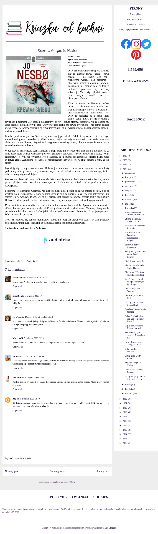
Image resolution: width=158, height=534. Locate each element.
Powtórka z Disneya (136, 24)
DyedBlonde (18, 296)
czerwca (129, 199)
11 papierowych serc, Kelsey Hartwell (134, 327)
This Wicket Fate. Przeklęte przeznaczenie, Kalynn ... (132, 236)
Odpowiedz (18, 286)
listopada (129, 177)
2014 (125, 434)
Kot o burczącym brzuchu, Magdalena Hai (135, 335)
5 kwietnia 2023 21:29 (34, 338)
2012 (125, 443)
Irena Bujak (18, 377)
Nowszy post (12, 471)
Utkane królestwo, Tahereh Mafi (133, 220)
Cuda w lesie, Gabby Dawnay (134, 370)
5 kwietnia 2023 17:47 (35, 296)
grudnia (128, 173)
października (131, 182)
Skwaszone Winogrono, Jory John (135, 227)
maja (127, 204)
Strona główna (57, 471)
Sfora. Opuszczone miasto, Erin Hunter (134, 213)
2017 (125, 421)
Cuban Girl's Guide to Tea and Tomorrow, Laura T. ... (134, 319)
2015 (125, 430)
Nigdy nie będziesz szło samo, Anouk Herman (135, 254)
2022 (125, 399)
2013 (125, 439)
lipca (127, 195)
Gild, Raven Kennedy (134, 261)
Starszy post (102, 471)
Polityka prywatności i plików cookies (136, 29)
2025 (125, 160)
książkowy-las (19, 278)
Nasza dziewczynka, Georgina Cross (134, 343)
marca (128, 384)
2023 (125, 169)
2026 (125, 156)
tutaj (58, 509)
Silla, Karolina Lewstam (131, 350)
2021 (125, 403)
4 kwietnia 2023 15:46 (37, 278)
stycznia (129, 393)
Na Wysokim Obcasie (23, 317)
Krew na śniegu (80, 59)
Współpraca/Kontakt (136, 19)
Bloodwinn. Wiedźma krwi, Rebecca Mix (134, 273)
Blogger (112, 528)
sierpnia (129, 190)
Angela (16, 399)
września (129, 186)
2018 (125, 416)
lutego (128, 389)
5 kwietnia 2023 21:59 (34, 356)
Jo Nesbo (78, 56)
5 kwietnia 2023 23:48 (34, 377)
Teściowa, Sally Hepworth (131, 246)
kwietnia (129, 208)
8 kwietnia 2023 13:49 (30, 399)
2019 (125, 412)
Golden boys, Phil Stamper (132, 289)
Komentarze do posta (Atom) (63, 482)
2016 (125, 425)
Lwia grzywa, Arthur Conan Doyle (134, 303)
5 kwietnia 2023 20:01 (43, 317)
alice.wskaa (18, 356)
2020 (125, 408)
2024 (125, 165)
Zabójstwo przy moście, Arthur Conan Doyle (135, 377)
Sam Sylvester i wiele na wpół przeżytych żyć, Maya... (134, 282)
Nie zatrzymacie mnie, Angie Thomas (134, 266)
